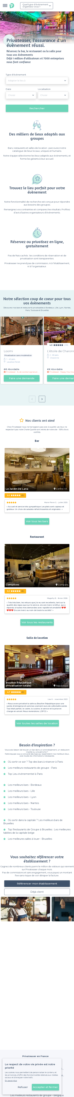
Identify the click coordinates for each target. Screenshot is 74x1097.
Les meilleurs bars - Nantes (23, 803)
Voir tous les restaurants (37, 622)
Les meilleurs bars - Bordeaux (25, 784)
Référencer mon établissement (37, 883)
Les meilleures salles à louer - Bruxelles (30, 838)
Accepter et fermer (45, 1087)
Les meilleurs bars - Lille (21, 790)
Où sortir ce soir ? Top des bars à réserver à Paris (35, 761)
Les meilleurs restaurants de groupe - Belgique (37, 1095)
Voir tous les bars (37, 521)
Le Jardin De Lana (17, 488)
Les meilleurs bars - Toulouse (24, 809)
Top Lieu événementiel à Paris (25, 773)
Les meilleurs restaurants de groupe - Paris (32, 767)
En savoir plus (11, 1080)
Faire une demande (21, 378)
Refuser (23, 1087)
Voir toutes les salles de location (37, 723)
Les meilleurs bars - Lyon (22, 797)
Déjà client (37, 891)
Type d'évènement (16, 74)
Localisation (44, 89)
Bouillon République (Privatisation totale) (19, 684)
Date (8, 89)
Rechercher (37, 108)
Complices (12, 584)
